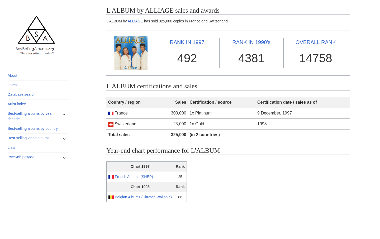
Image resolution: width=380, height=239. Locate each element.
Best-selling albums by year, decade (31, 116)
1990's (251, 42)
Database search (22, 94)
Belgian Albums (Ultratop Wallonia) (143, 197)
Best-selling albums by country (33, 128)
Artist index (17, 104)
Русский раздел (21, 157)
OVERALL (316, 42)
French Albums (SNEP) (134, 177)
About (12, 75)
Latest (13, 85)
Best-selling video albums (29, 138)
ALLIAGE (135, 21)
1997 (187, 42)
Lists (11, 147)
